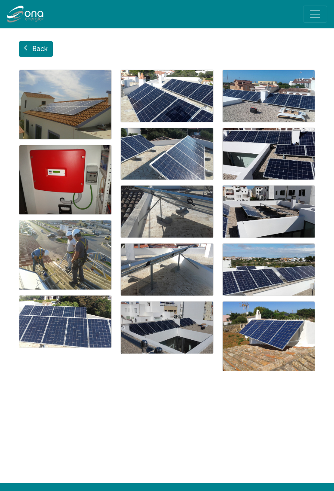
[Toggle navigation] (315, 14)
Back (36, 49)
